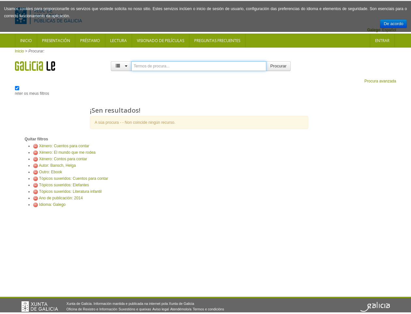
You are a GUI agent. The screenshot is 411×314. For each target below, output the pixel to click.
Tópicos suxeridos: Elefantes (64, 185)
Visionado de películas (160, 40)
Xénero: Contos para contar (63, 159)
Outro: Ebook (50, 172)
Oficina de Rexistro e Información (91, 309)
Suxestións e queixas (135, 309)
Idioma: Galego (52, 204)
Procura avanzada (380, 81)
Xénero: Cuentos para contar (64, 146)
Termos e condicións (208, 309)
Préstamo (90, 40)
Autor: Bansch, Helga (57, 165)
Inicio (26, 40)
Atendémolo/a (180, 309)
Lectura (118, 40)
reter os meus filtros (32, 93)
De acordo (393, 23)
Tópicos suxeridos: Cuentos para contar (73, 178)
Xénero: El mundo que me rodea (67, 152)
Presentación (56, 40)
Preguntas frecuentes (217, 40)
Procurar (278, 66)
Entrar (382, 40)
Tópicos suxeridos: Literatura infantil (70, 191)
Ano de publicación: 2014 (61, 198)
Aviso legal (160, 309)
